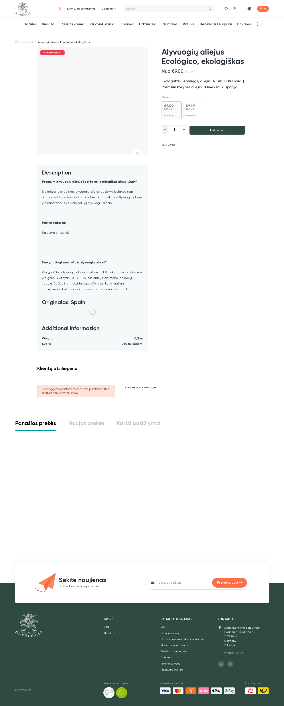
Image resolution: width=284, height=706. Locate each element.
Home (16, 41)
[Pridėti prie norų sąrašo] (137, 154)
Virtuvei (28, 42)
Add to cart (217, 130)
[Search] (210, 8)
